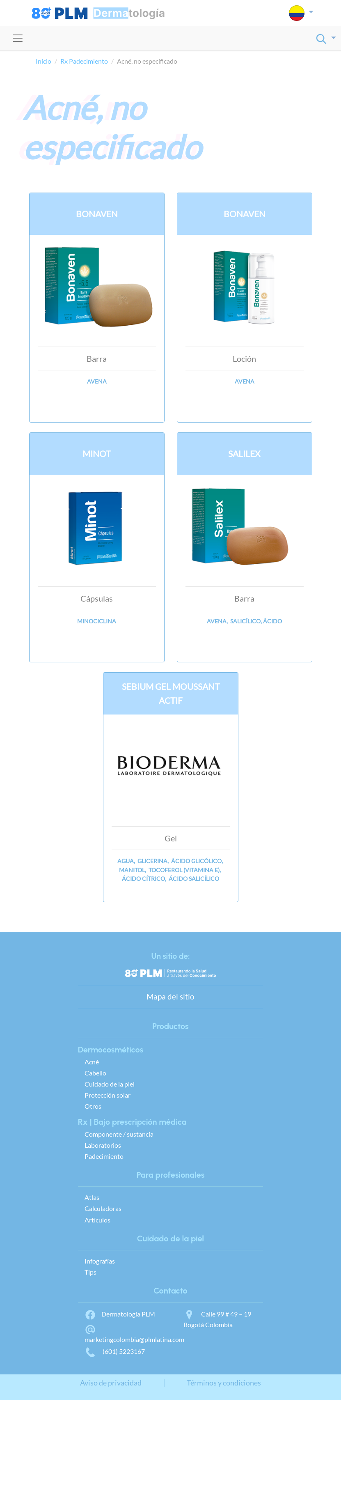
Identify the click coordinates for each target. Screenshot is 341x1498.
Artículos (97, 1220)
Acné (92, 1062)
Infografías (100, 1261)
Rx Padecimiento (84, 61)
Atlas (92, 1197)
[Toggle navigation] (18, 38)
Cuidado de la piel (110, 1084)
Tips (90, 1272)
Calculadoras (103, 1208)
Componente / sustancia (119, 1134)
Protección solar (107, 1095)
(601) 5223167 (115, 1351)
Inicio (43, 61)
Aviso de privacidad (111, 1383)
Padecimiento (104, 1156)
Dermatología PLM (120, 1314)
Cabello (95, 1073)
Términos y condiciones (224, 1383)
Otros (93, 1106)
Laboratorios (103, 1145)
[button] (301, 13)
